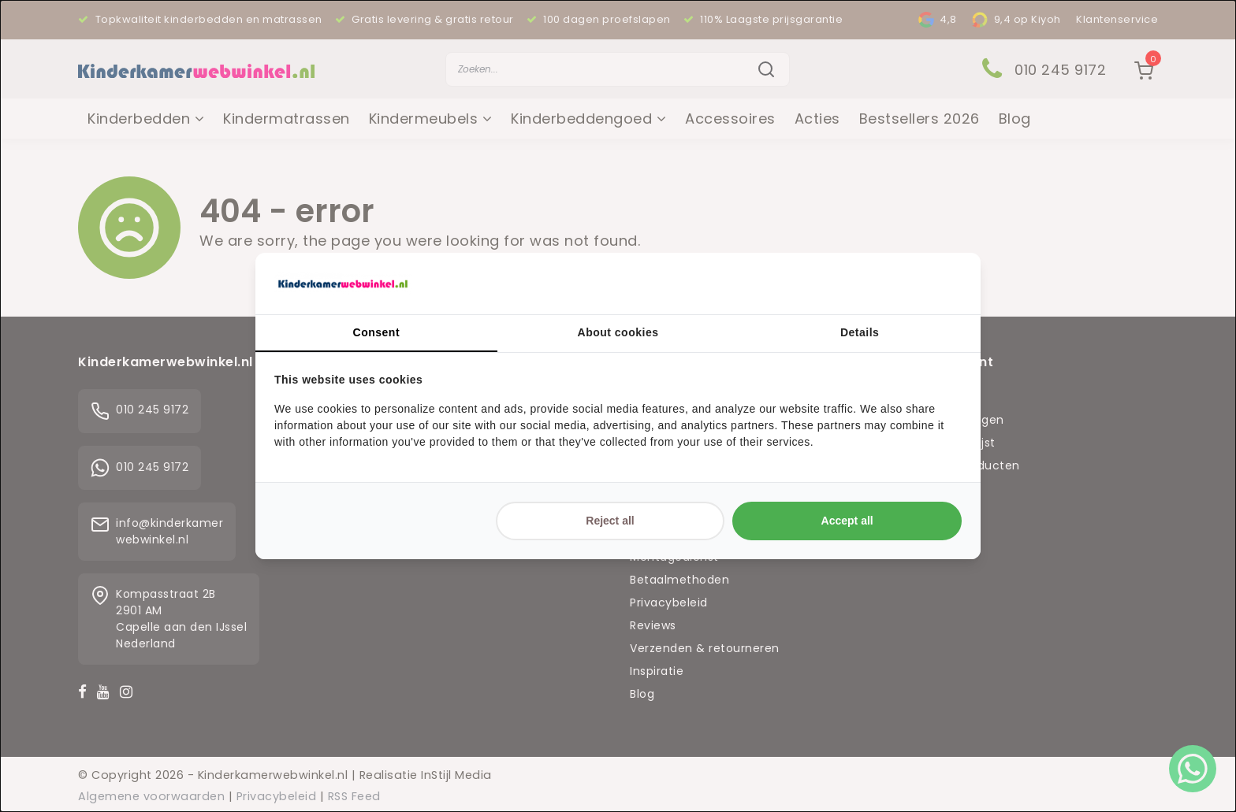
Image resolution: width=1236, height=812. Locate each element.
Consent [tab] (376, 332)
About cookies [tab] (618, 332)
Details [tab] (859, 332)
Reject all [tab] (610, 520)
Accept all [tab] (847, 520)
